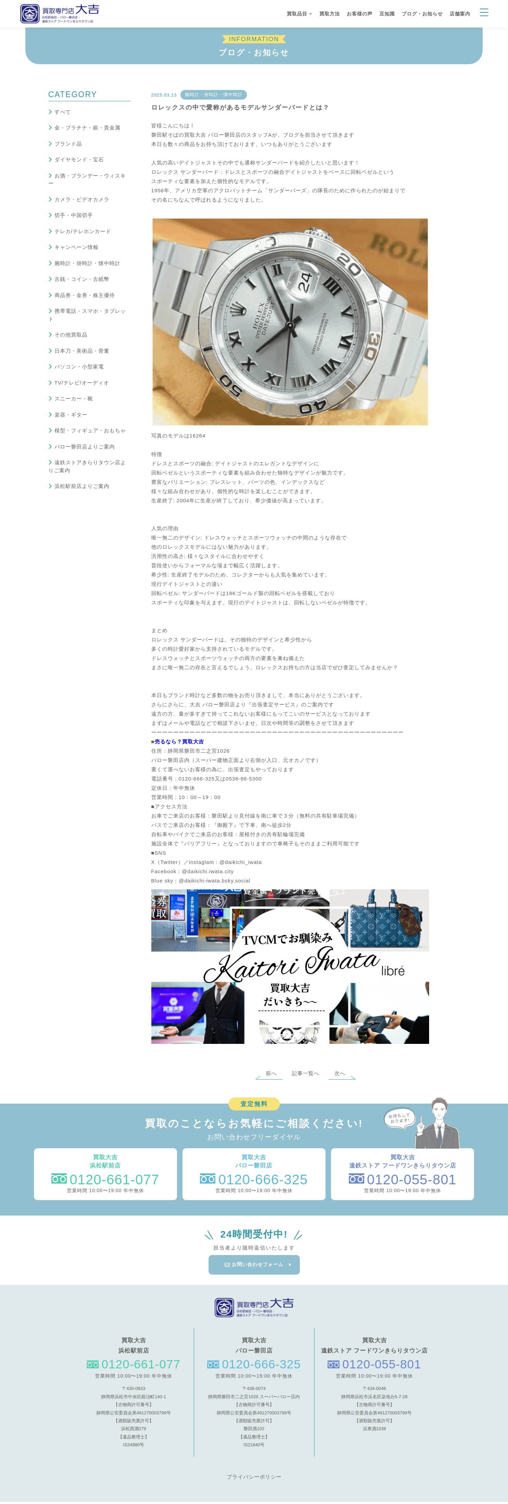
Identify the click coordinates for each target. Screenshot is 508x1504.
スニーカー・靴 (74, 398)
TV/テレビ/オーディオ (82, 383)
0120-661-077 (105, 1179)
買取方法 (329, 13)
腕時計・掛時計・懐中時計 (87, 263)
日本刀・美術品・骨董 (82, 351)
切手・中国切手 (74, 215)
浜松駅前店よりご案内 (82, 486)
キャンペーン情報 (76, 247)
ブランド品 (68, 144)
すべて (63, 112)
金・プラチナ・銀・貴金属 (87, 127)
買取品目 (297, 13)
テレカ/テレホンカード (83, 231)
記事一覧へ (305, 1073)
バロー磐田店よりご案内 (85, 446)
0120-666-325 (254, 1179)
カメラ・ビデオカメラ (82, 199)
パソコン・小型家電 (79, 366)
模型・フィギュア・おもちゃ (90, 430)
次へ (339, 1073)
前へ (271, 1073)
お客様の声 (360, 13)
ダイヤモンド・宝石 (79, 159)
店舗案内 (460, 13)
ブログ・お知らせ (422, 13)
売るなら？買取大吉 (179, 741)
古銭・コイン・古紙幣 (82, 279)
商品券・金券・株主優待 (85, 295)
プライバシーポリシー (254, 1479)
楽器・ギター (71, 415)
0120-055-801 (403, 1179)
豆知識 (387, 13)
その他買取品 (71, 335)
